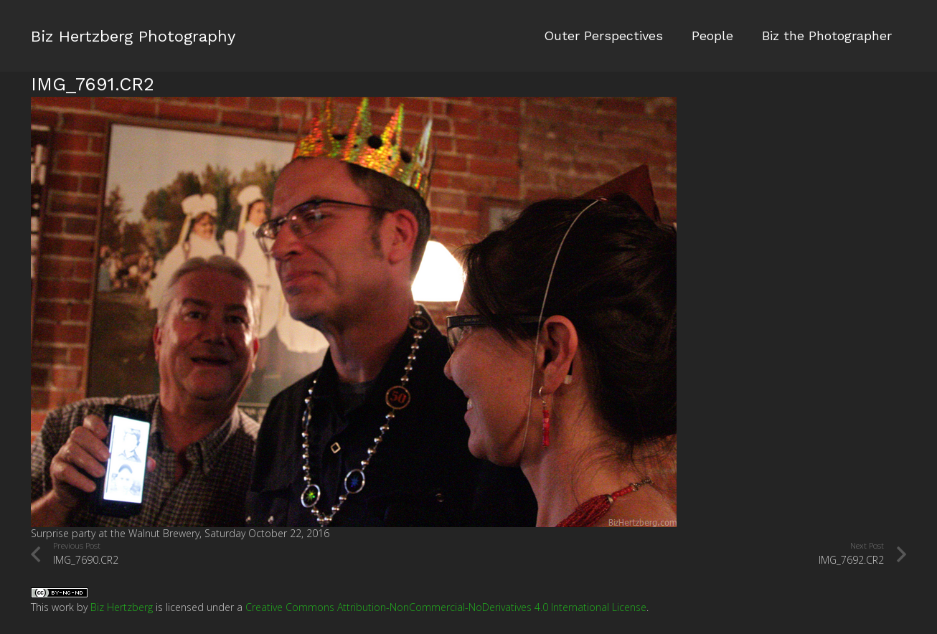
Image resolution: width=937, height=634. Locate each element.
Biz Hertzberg (121, 607)
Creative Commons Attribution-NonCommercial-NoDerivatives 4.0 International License (445, 607)
